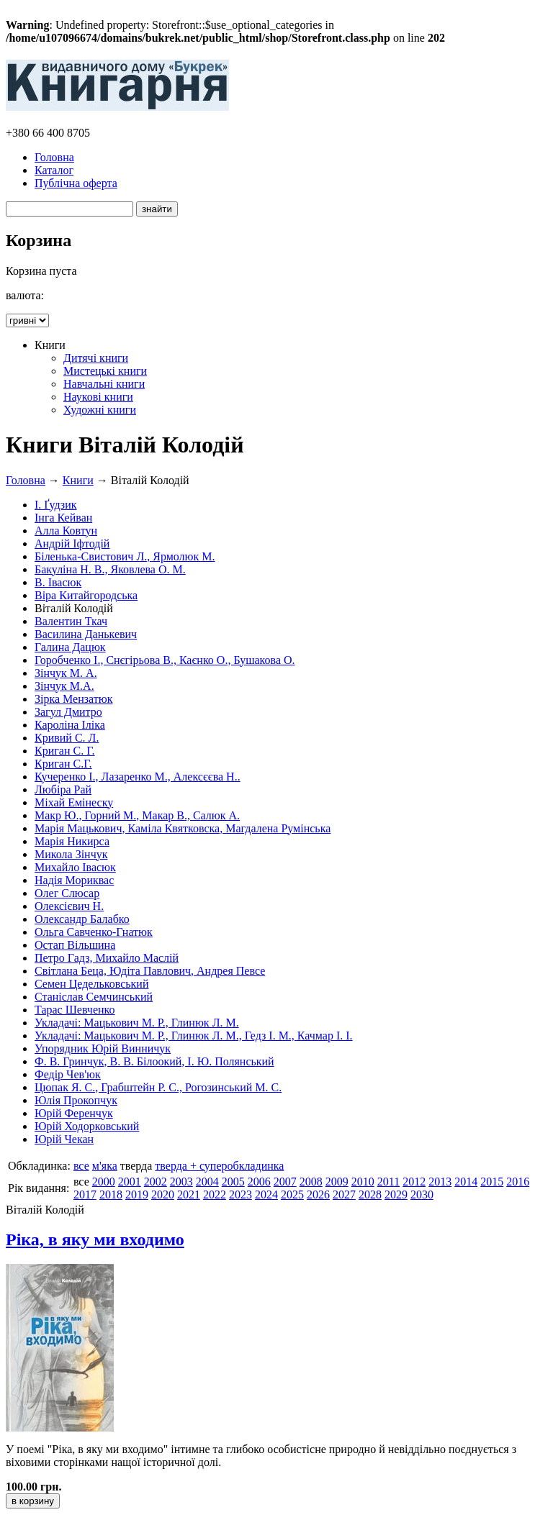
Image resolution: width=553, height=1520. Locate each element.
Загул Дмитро (68, 712)
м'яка (104, 1166)
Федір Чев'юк (68, 1074)
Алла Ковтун (66, 530)
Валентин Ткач (71, 621)
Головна (54, 157)
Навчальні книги (104, 384)
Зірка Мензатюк (74, 699)
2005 (233, 1181)
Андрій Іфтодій (72, 543)
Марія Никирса (72, 841)
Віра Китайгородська (86, 595)
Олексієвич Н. (69, 906)
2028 (370, 1194)
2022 (214, 1194)
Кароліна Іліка (70, 725)
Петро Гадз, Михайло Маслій (107, 958)
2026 (318, 1194)
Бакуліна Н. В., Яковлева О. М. (110, 569)
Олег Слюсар (67, 893)
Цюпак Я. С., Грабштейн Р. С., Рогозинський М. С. (158, 1087)
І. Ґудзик (56, 505)
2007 (285, 1181)
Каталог (54, 170)
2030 (421, 1194)
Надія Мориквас (74, 880)
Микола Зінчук (71, 854)
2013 (439, 1181)
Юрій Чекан (64, 1139)
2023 (240, 1194)
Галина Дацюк (70, 647)
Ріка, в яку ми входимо (95, 1239)
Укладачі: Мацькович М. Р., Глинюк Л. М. (137, 1022)
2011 (388, 1181)
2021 (188, 1194)
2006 (259, 1181)
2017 (84, 1194)
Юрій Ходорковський (87, 1126)
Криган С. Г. (65, 751)
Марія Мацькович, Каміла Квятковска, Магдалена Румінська (183, 828)
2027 (344, 1194)
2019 (136, 1194)
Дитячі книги (95, 358)
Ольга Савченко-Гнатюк (94, 932)
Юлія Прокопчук (76, 1100)
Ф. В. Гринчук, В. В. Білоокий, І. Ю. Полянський (154, 1061)
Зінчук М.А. (64, 686)
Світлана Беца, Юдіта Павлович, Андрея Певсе (150, 971)
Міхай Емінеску (74, 802)
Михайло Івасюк (75, 867)
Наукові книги (98, 397)
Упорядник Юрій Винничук (103, 1048)
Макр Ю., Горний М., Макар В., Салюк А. (137, 815)
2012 (414, 1181)
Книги (78, 480)
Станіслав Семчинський (94, 997)
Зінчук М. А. (66, 673)
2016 (517, 1181)
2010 (362, 1181)
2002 (155, 1181)
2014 (465, 1181)
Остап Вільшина (75, 945)
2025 (292, 1194)
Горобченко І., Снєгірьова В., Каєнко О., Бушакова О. (165, 660)
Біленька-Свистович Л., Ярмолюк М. (125, 556)
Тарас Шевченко (75, 1010)
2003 (181, 1181)
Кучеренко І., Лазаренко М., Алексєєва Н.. (137, 776)
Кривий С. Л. (67, 738)
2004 (207, 1181)
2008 (311, 1181)
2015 (491, 1181)
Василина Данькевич (86, 634)
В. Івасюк (58, 582)
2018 (110, 1194)
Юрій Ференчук (74, 1113)
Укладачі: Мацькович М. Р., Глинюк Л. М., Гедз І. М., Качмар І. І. (194, 1035)
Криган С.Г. (63, 763)
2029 (396, 1194)
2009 (337, 1181)
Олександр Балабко (82, 919)
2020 (162, 1194)
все (81, 1166)
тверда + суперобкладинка (219, 1166)
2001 (129, 1181)
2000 (103, 1181)
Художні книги (99, 410)
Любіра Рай (63, 789)
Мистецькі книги (105, 371)
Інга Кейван (63, 517)
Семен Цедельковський (91, 984)
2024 (266, 1194)
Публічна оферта (76, 183)
